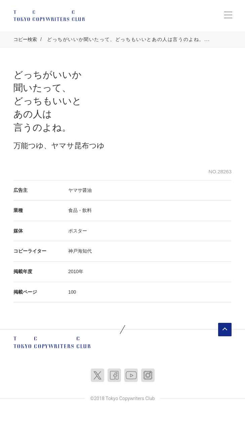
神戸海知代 (80, 251)
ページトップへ (225, 329)
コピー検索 (25, 39)
